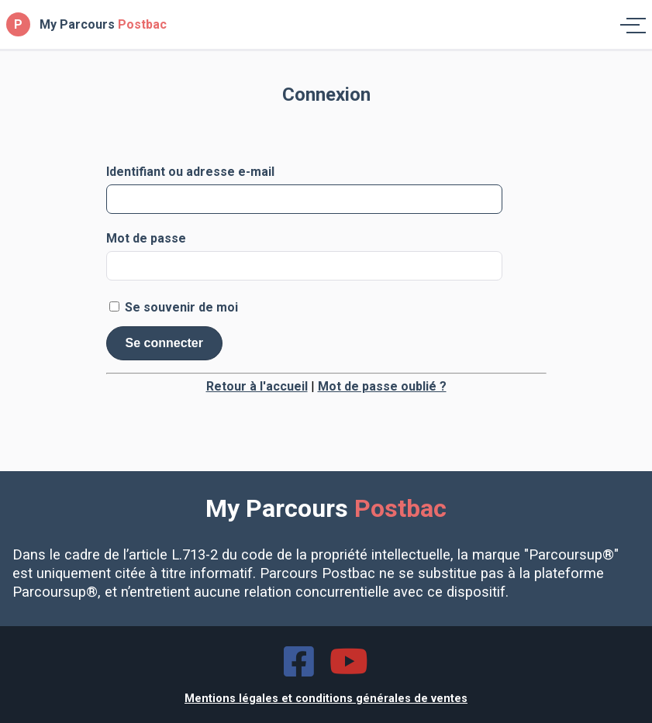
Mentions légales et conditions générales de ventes (326, 698)
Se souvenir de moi (173, 307)
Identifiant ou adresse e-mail (190, 172)
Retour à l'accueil (257, 386)
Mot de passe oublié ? (382, 386)
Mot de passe (146, 238)
